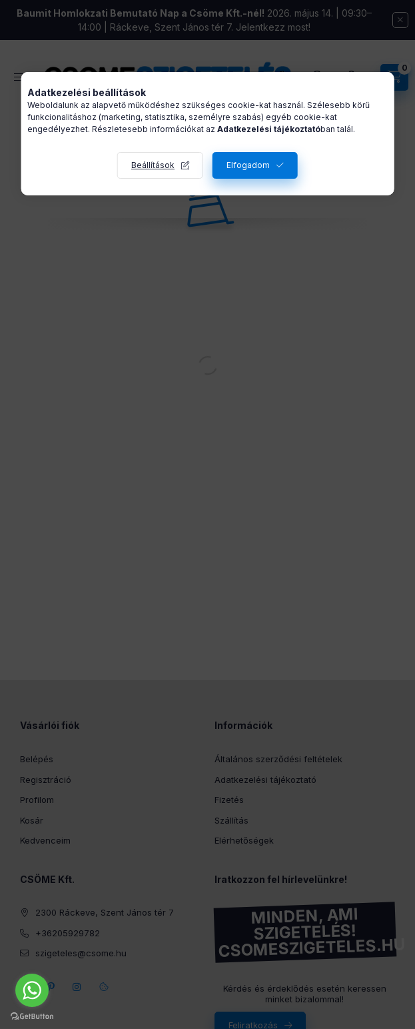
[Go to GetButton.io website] (32, 1016)
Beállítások (153, 165)
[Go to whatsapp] (32, 990)
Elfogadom (248, 165)
